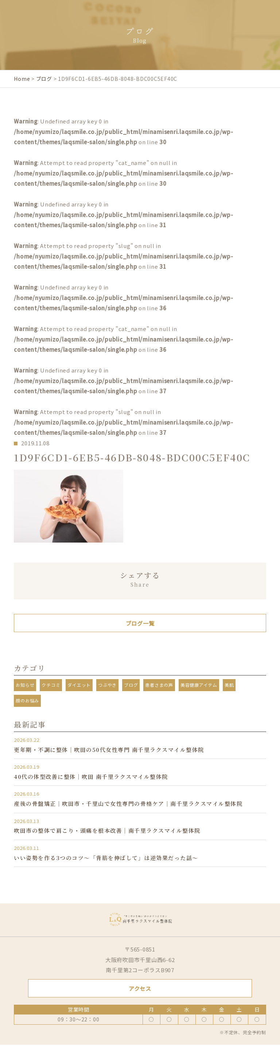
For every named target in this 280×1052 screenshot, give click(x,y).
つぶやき (107, 685)
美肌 (229, 685)
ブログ (44, 78)
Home (22, 78)
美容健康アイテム (198, 685)
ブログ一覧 (140, 623)
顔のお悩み (27, 700)
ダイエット (79, 685)
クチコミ (51, 685)
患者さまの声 (159, 685)
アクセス (140, 988)
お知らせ (25, 685)
